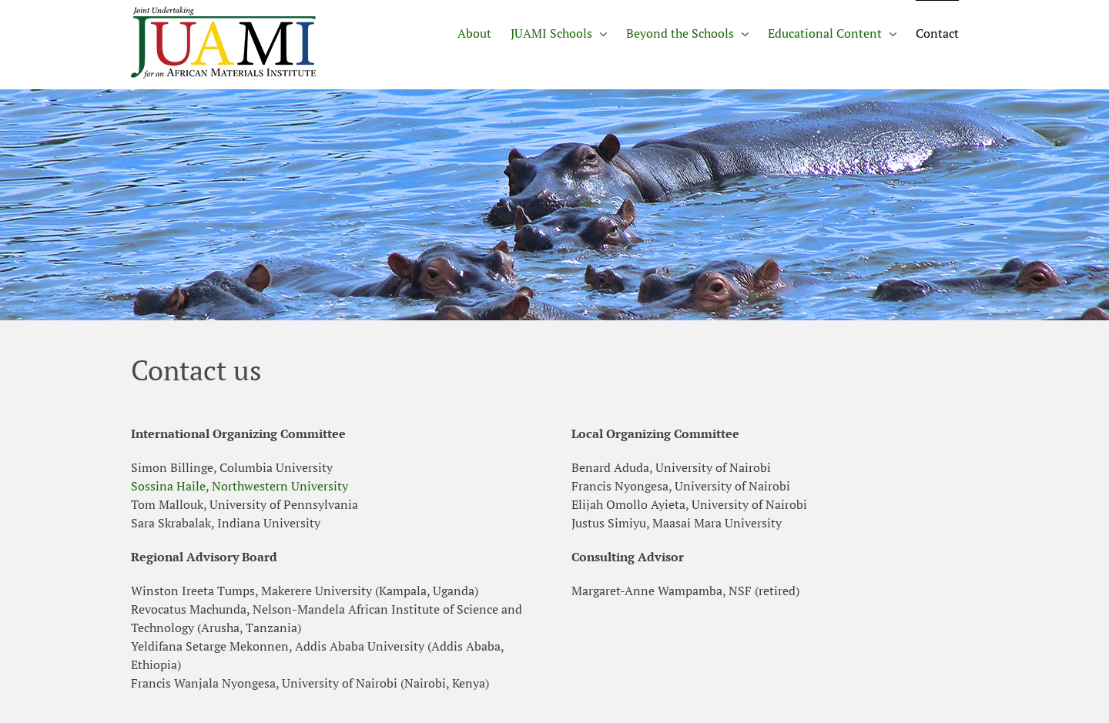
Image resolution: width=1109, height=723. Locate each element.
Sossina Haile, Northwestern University (239, 485)
